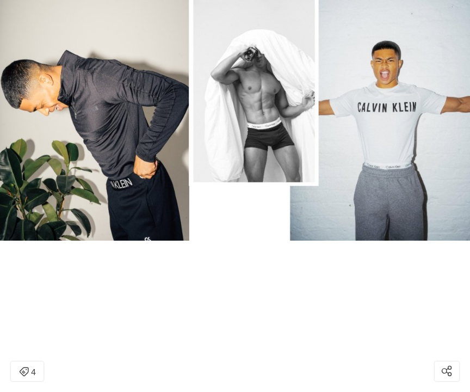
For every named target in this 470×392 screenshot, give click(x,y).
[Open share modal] (447, 371)
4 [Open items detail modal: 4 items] (27, 372)
